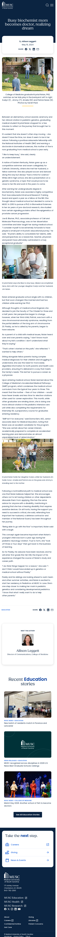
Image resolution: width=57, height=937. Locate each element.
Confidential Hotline (12, 924)
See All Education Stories (28, 814)
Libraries (33, 920)
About (6, 917)
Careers (9, 920)
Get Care (8, 927)
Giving (31, 917)
